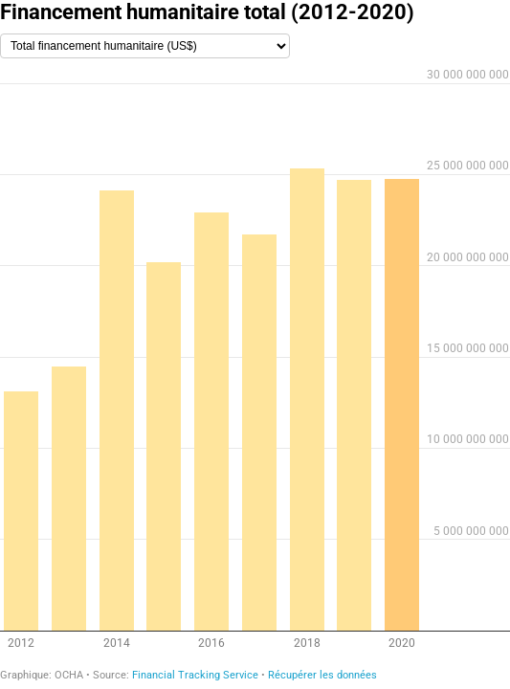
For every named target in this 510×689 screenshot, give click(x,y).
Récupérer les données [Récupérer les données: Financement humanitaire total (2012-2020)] (322, 675)
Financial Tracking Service (195, 675)
